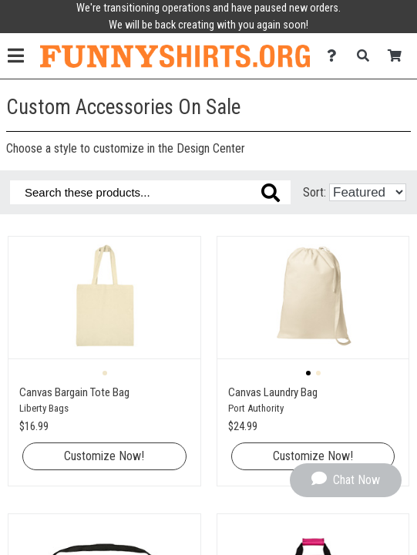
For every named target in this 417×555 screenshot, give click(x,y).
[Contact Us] (335, 56)
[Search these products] (150, 192)
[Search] (367, 56)
